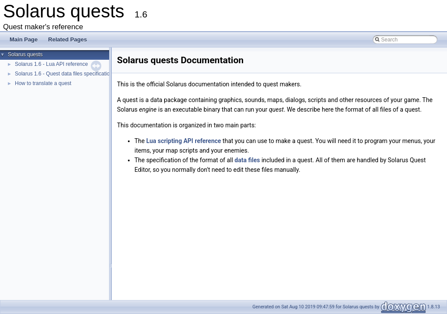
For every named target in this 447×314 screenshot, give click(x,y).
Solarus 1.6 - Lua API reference (51, 64)
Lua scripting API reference (183, 140)
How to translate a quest (43, 83)
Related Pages (67, 39)
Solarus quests (25, 54)
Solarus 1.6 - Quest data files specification (64, 74)
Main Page (24, 39)
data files (247, 160)
